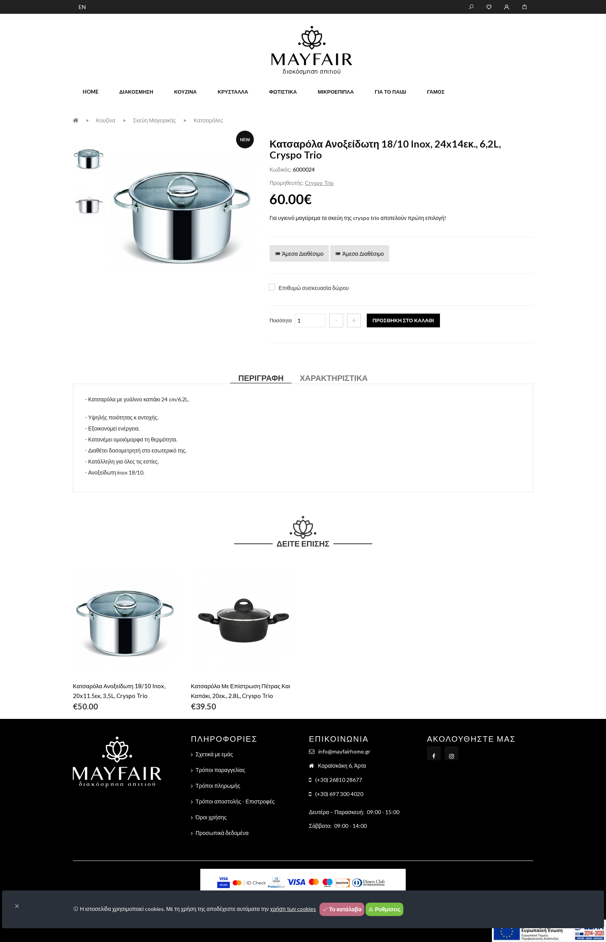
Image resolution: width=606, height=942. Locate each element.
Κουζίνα (185, 92)
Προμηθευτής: (287, 182)
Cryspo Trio (319, 182)
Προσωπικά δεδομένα (222, 832)
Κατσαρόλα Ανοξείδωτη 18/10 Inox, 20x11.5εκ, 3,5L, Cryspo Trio (119, 690)
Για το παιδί (390, 92)
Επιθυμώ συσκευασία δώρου (314, 287)
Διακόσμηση (136, 92)
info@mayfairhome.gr (344, 751)
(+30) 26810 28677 (338, 779)
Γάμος (436, 92)
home (90, 92)
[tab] (89, 157)
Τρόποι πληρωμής (218, 785)
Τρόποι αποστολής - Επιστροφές (235, 801)
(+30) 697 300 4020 (339, 794)
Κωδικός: (281, 169)
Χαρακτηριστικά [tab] (334, 377)
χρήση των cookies (293, 908)
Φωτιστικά (283, 92)
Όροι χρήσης (211, 817)
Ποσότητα (281, 320)
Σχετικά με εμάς (214, 754)
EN (82, 7)
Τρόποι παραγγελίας (220, 770)
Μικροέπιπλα (336, 92)
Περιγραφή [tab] (260, 377)
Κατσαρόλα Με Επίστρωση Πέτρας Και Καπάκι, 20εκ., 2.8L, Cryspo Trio (240, 690)
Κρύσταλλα (233, 92)
